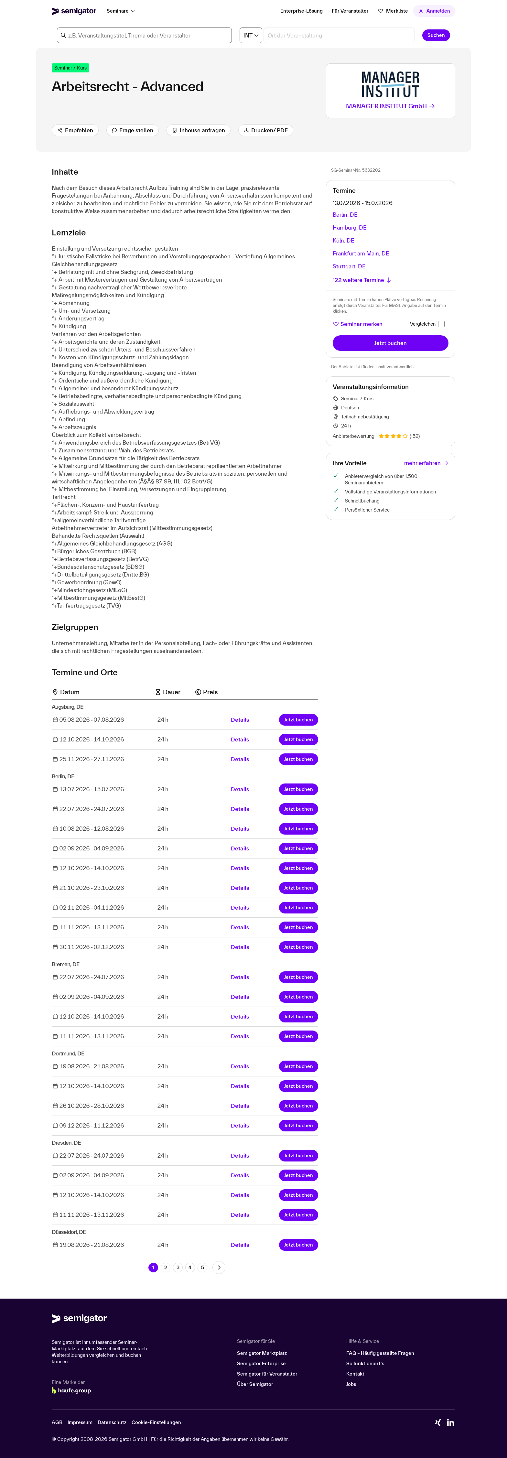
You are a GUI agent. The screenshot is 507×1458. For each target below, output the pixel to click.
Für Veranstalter (350, 11)
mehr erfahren (426, 463)
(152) (399, 436)
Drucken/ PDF (266, 130)
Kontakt (355, 1374)
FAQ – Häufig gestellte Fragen (380, 1353)
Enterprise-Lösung (301, 11)
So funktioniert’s (365, 1363)
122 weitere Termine (362, 280)
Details (240, 720)
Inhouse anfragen (198, 130)
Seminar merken (358, 324)
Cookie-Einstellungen (156, 1422)
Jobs (351, 1384)
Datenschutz (112, 1422)
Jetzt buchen (298, 719)
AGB (57, 1422)
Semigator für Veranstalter (267, 1374)
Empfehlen (75, 130)
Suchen (436, 35)
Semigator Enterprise (261, 1363)
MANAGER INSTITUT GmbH (391, 106)
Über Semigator (255, 1384)
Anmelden (434, 11)
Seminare (118, 11)
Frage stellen (133, 130)
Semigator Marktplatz (262, 1353)
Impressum (80, 1422)
